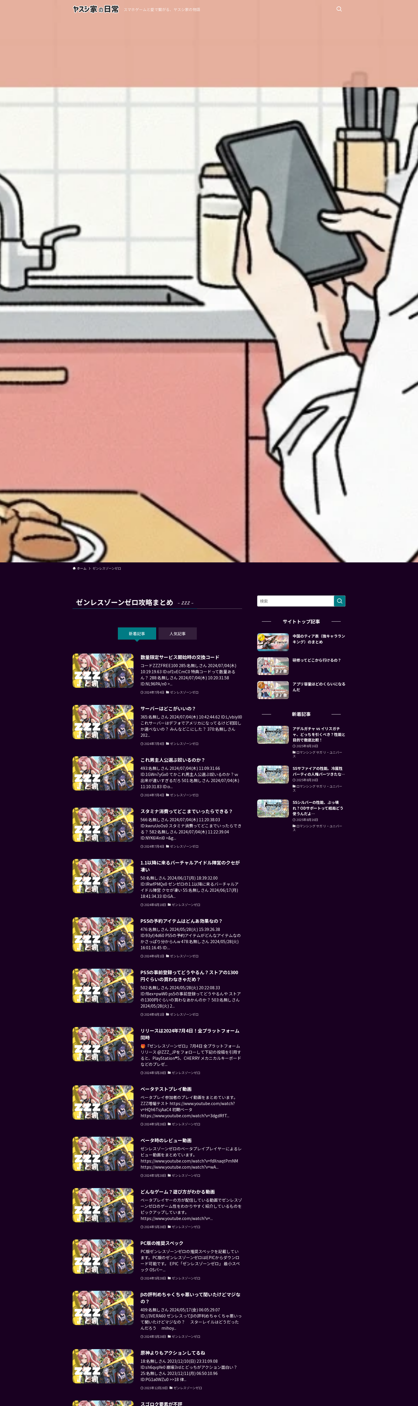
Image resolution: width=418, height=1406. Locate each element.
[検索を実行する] (339, 601)
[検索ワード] (301, 601)
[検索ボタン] (339, 9)
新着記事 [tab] (137, 633)
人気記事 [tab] (178, 633)
